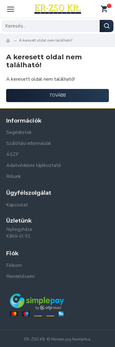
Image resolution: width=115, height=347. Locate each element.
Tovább (57, 95)
